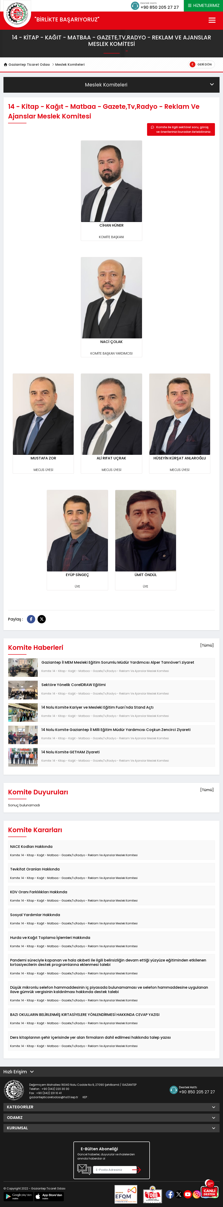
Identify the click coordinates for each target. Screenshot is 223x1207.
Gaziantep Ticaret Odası (26, 64)
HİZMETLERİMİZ (203, 5)
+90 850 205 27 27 (159, 7)
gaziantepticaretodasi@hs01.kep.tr (53, 1097)
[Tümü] (207, 645)
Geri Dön (201, 64)
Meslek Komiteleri (69, 64)
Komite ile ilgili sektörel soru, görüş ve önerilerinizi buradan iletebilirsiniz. (181, 129)
